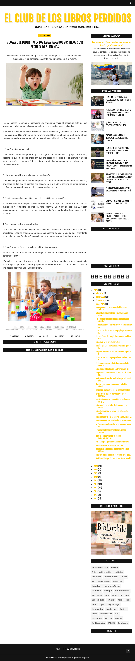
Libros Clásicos (97, 618)
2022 (96, 469)
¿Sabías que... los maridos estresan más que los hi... (113, 347)
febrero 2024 (101, 300)
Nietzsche (118, 618)
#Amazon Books (19, 327)
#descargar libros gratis (14, 330)
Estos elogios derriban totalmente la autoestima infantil (117, 138)
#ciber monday (58, 327)
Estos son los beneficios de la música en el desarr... (111, 406)
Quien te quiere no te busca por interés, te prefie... (111, 412)
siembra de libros (124, 600)
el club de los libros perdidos (101, 572)
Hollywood (114, 568)
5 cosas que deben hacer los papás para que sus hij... (113, 331)
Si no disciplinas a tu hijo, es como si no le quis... (113, 455)
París (107, 595)
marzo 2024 (100, 297)
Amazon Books (45, 36)
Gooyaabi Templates (82, 658)
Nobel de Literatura (98, 623)
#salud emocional (46, 330)
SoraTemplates (59, 658)
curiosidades (96, 577)
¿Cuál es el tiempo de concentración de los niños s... (113, 459)
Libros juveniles (97, 609)
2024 (96, 290)
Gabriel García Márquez (112, 586)
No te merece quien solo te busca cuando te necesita (112, 364)
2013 (96, 498)
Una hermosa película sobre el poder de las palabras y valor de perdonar (118, 100)
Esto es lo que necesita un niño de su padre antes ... (111, 314)
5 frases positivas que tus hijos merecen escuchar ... (110, 431)
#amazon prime (32, 327)
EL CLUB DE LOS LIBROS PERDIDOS (67, 18)
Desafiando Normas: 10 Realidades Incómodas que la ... (112, 401)
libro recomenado (104, 581)
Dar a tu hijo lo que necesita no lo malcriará (112, 442)
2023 (96, 466)
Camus (94, 605)
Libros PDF (108, 618)
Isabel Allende (96, 586)
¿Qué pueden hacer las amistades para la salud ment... (113, 379)
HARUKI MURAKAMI (106, 614)
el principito (108, 591)
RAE (93, 581)
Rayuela (94, 614)
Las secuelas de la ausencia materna (109, 445)
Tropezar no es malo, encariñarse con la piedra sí (113, 353)
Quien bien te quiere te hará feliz (107, 342)
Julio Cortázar (117, 581)
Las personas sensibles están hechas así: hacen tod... (113, 374)
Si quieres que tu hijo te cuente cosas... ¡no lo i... (113, 417)
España (102, 605)
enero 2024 (100, 304)
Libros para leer (111, 609)
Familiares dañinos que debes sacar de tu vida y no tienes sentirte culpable (117, 150)
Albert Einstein (97, 595)
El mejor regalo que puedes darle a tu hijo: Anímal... (111, 385)
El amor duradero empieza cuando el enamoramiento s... (109, 437)
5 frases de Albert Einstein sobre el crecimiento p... (113, 326)
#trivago (58, 330)
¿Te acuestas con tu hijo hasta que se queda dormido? (112, 320)
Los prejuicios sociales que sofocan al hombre (112, 390)
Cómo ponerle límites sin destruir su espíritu (112, 369)
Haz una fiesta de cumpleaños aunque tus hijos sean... (113, 337)
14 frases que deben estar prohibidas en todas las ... (113, 425)
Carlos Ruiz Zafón (98, 600)
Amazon (124, 577)
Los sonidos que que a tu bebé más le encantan (113, 420)
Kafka (117, 614)
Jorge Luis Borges (113, 605)
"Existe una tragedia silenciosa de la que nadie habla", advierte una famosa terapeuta (118, 112)
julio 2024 (100, 293)
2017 (96, 488)
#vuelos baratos (78, 330)
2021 (96, 473)
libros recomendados (111, 577)
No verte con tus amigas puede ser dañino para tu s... (113, 358)
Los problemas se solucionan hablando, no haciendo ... (111, 308)
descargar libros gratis (100, 568)
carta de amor (123, 623)
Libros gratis (96, 591)
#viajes (67, 330)
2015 (96, 495)
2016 (96, 491)
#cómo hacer (71, 327)
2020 (96, 477)
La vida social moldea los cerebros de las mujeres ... (110, 395)
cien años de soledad (122, 591)
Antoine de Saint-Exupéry (120, 595)
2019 (96, 480)
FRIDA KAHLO (111, 600)
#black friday (45, 327)
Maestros (123, 609)
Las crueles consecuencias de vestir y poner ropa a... (112, 450)
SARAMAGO (111, 623)
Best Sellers (119, 572)
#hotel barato (31, 330)
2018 (96, 484)
